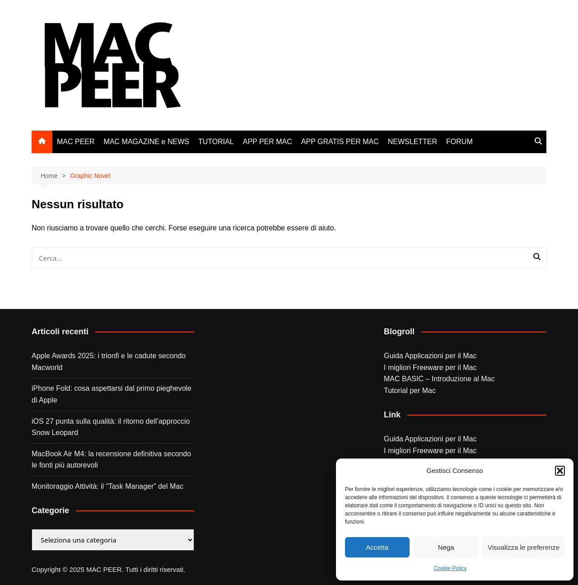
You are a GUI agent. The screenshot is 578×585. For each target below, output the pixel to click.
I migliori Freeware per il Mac (430, 367)
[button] (559, 470)
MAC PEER (76, 141)
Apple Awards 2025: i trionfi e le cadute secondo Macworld (109, 361)
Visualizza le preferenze (523, 547)
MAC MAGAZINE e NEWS (146, 141)
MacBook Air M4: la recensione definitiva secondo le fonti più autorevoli (111, 459)
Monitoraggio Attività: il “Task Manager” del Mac (107, 486)
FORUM (459, 141)
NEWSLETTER (412, 141)
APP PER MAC (267, 141)
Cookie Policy (450, 568)
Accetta (377, 547)
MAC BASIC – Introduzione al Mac (439, 379)
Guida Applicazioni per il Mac (430, 356)
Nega (446, 547)
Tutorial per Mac (410, 390)
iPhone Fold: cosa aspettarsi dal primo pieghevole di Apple (111, 394)
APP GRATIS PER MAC (340, 141)
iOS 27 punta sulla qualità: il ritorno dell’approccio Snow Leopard (111, 427)
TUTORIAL (216, 141)
